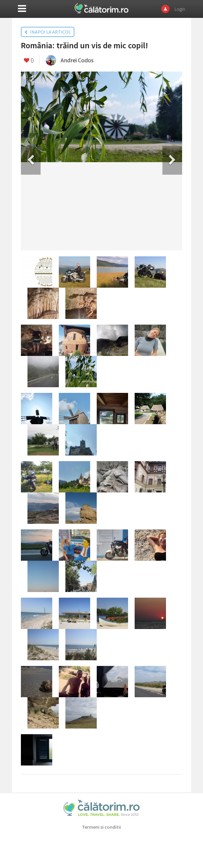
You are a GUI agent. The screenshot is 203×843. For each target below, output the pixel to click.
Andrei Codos (77, 60)
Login (180, 9)
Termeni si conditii (101, 827)
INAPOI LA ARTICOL (47, 32)
